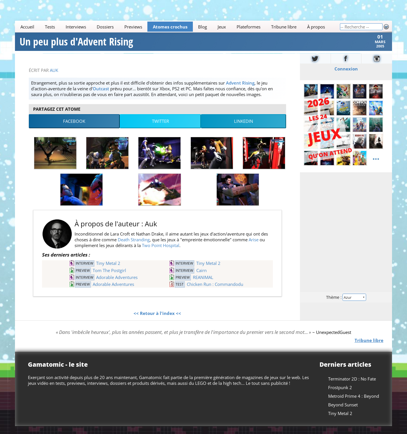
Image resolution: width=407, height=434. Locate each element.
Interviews (76, 27)
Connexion (345, 76)
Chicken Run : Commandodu (215, 292)
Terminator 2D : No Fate (352, 386)
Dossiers (105, 27)
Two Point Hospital (160, 253)
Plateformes (248, 27)
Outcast (101, 96)
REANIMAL (203, 285)
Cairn (201, 277)
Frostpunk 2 (340, 395)
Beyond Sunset (343, 412)
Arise (253, 247)
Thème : (346, 304)
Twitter (160, 128)
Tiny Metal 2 (108, 271)
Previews (133, 27)
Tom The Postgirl (109, 277)
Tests (50, 27)
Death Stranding (134, 247)
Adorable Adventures (117, 285)
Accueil (27, 27)
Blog (202, 27)
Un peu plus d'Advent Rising (76, 45)
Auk (54, 77)
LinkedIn (243, 128)
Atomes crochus (170, 27)
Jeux (222, 27)
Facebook (74, 128)
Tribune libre (283, 27)
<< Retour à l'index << (157, 320)
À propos (316, 27)
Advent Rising (240, 90)
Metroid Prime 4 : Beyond (353, 403)
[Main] (177, 27)
